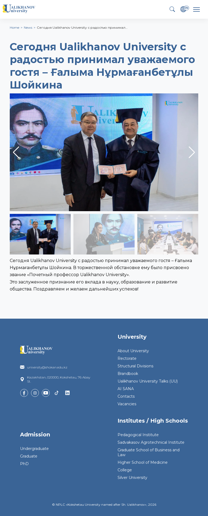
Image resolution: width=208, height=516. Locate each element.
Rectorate (127, 358)
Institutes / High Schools (153, 420)
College (125, 470)
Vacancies (127, 403)
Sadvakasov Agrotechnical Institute (151, 442)
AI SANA (126, 388)
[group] (104, 152)
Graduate (28, 456)
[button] (192, 152)
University (132, 337)
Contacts (126, 396)
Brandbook (128, 373)
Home (14, 27)
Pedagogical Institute (138, 434)
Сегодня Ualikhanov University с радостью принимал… (82, 27)
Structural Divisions (135, 366)
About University (133, 350)
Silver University (132, 477)
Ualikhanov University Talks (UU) (148, 381)
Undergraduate (34, 448)
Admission (35, 434)
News (28, 27)
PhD (24, 463)
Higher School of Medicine (143, 462)
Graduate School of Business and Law (149, 452)
